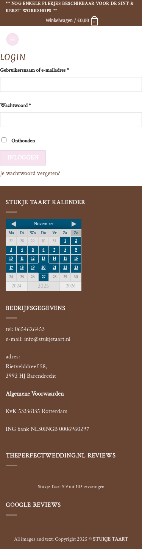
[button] (72, 20)
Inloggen (23, 157)
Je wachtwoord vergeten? (30, 173)
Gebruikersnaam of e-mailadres (34, 70)
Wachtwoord (15, 105)
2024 (16, 286)
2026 (70, 286)
